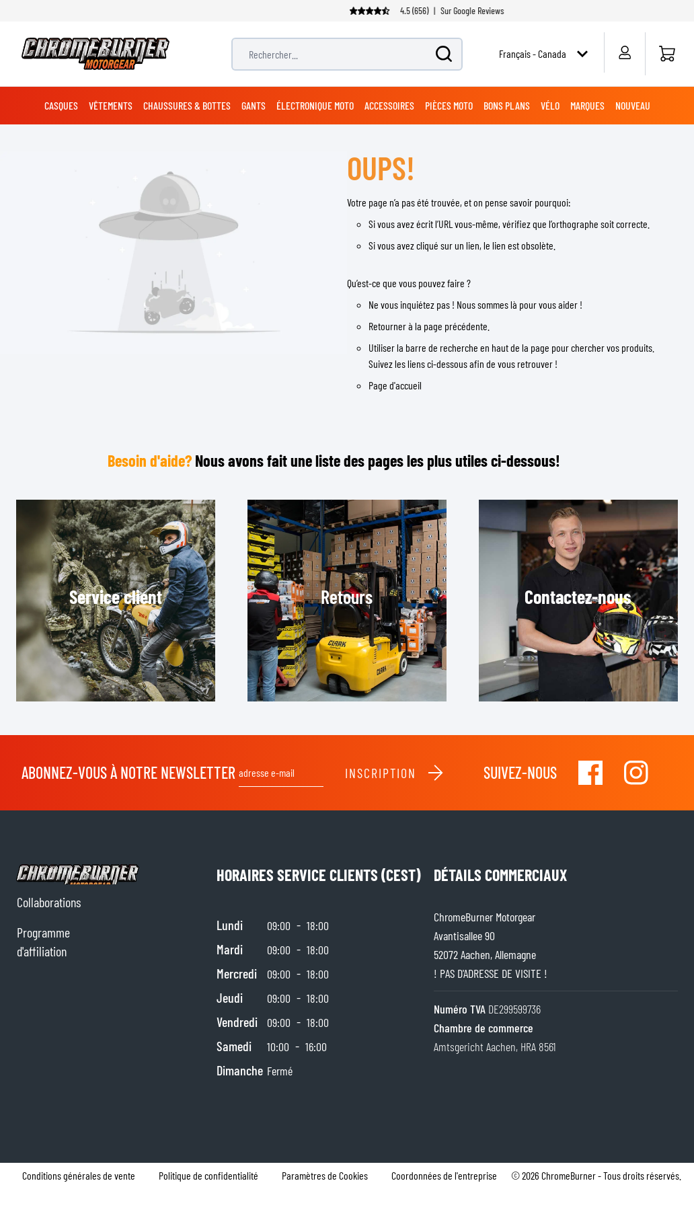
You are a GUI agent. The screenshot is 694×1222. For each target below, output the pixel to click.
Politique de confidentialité (208, 1175)
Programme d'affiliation (43, 941)
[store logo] (95, 54)
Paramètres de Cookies (325, 1175)
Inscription (395, 773)
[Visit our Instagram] (636, 773)
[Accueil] (667, 53)
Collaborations (49, 902)
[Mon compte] (624, 52)
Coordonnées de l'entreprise (444, 1175)
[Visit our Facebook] (590, 773)
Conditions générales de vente (78, 1175)
